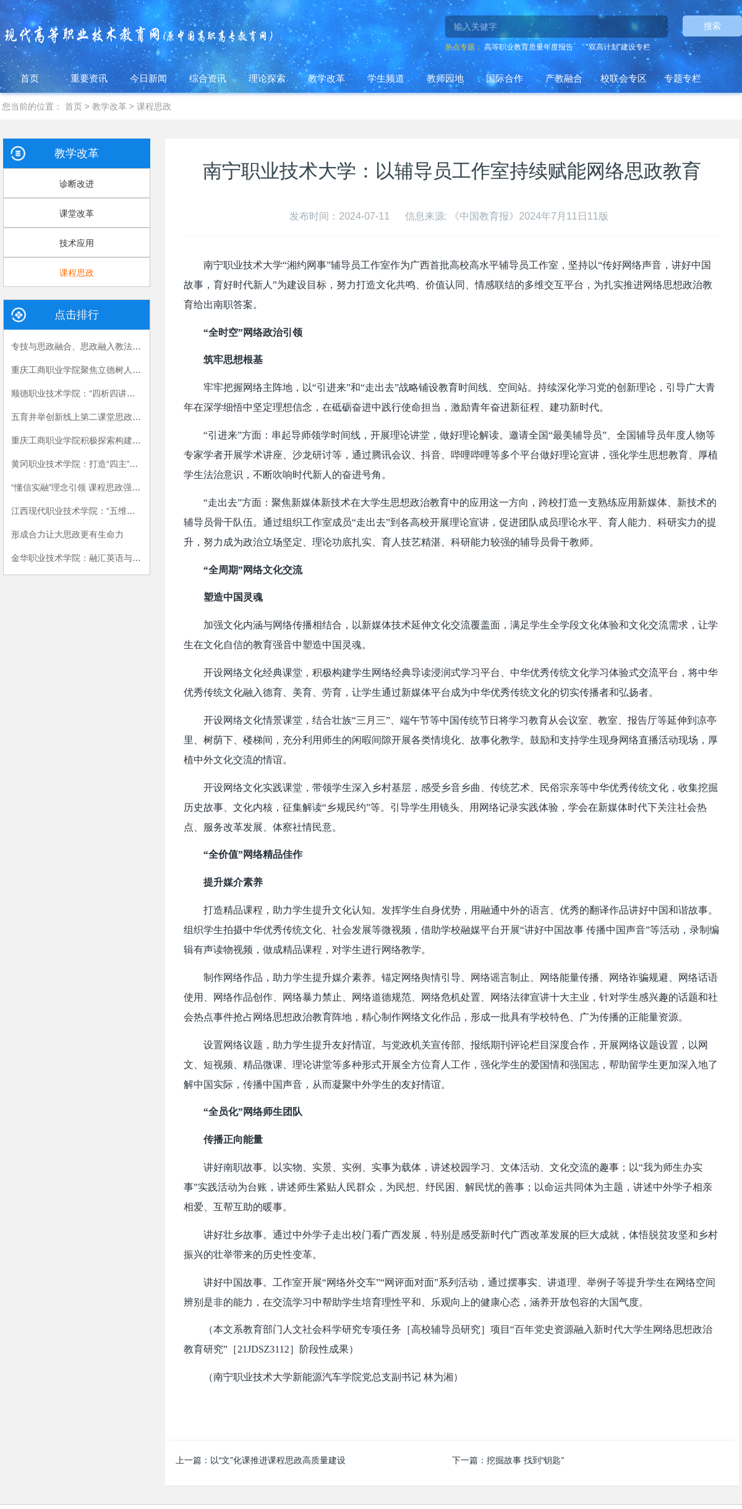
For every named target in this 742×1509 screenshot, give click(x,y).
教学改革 (326, 78)
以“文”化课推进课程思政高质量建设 (278, 1460)
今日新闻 (148, 78)
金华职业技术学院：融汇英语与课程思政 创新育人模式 (116, 558)
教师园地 (445, 78)
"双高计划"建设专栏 (618, 47)
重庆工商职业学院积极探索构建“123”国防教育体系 (108, 440)
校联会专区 (623, 78)
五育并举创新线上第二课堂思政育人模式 (89, 417)
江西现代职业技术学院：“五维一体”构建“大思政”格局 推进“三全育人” (142, 511)
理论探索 (267, 78)
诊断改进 (76, 184)
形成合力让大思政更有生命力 (67, 534)
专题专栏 (682, 78)
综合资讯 (207, 78)
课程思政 (154, 106)
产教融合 (563, 78)
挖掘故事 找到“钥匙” (525, 1460)
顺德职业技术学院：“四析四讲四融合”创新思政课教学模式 (122, 393)
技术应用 (76, 243)
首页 (29, 78)
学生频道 (385, 78)
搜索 (712, 26)
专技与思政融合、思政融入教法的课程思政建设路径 (110, 346)
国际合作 (504, 78)
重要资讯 (89, 78)
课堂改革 (76, 213)
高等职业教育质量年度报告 (528, 47)
